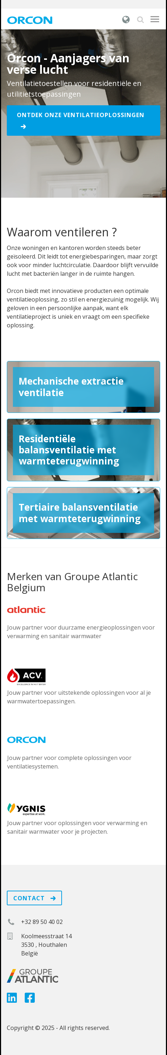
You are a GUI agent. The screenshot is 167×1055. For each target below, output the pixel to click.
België (126, 19)
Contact (34, 898)
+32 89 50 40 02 (42, 922)
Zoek (140, 19)
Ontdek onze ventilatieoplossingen (80, 120)
